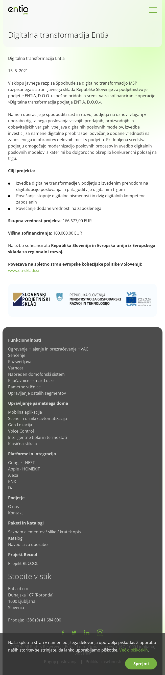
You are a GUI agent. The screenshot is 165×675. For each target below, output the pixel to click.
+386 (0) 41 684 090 (43, 620)
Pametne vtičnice (24, 387)
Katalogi (15, 538)
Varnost (15, 368)
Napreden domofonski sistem (36, 374)
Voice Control (21, 431)
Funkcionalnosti (24, 340)
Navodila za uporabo (28, 544)
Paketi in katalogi (26, 523)
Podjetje (16, 498)
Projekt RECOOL (23, 563)
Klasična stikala (22, 443)
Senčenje (16, 355)
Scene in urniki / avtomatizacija (37, 418)
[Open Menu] (153, 10)
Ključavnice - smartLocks (31, 380)
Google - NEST (21, 462)
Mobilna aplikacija (25, 412)
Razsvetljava (19, 361)
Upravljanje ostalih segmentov (37, 393)
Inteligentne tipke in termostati (37, 437)
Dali (11, 487)
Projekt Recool (22, 554)
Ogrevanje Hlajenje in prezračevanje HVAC (48, 349)
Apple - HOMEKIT (24, 469)
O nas (13, 506)
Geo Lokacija (20, 425)
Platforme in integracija (32, 454)
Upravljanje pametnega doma (38, 403)
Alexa (13, 475)
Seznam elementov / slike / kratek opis (44, 532)
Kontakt (15, 513)
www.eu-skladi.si (23, 270)
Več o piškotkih (133, 650)
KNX (12, 481)
